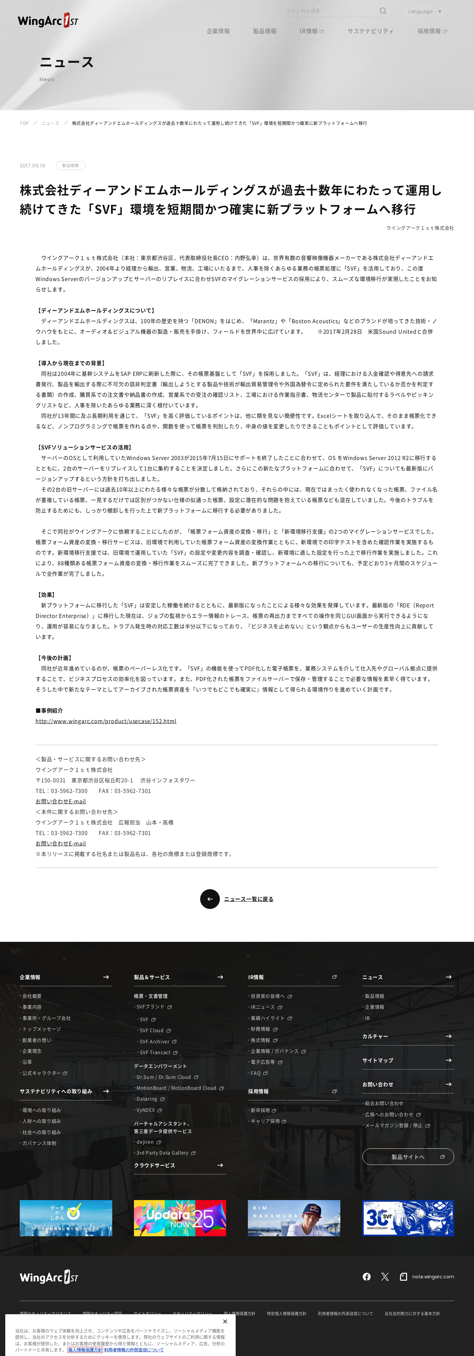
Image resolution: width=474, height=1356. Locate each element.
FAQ (259, 1072)
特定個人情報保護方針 (286, 1314)
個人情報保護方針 (239, 1314)
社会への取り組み (41, 1132)
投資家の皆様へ (271, 995)
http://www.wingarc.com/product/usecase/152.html (106, 721)
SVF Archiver (158, 1041)
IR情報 (312, 31)
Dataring (150, 1098)
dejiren (149, 1141)
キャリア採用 (268, 1120)
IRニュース (266, 1006)
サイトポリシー (147, 1314)
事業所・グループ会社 (46, 1018)
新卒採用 (263, 1110)
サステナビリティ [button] (371, 31)
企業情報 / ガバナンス (278, 1050)
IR (367, 1018)
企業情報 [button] (218, 31)
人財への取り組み (41, 1120)
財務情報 (264, 1028)
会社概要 (32, 995)
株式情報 (264, 1040)
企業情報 (374, 1006)
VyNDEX (149, 1109)
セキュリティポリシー (192, 1314)
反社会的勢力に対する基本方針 (412, 1314)
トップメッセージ (41, 1028)
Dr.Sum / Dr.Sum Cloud (167, 1076)
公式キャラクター (44, 1072)
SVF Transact (158, 1052)
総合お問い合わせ (384, 1103)
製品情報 (264, 31)
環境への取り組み (41, 1110)
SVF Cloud (155, 1030)
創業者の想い (36, 1040)
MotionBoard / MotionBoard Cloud (180, 1087)
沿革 (27, 1061)
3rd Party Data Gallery (166, 1152)
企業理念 (32, 1050)
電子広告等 (266, 1061)
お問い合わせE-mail (61, 801)
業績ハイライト (271, 1018)
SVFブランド (154, 1006)
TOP (24, 123)
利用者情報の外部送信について (345, 1314)
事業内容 (32, 1006)
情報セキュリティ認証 (102, 1314)
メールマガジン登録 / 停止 (397, 1125)
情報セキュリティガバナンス (45, 1314)
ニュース (50, 123)
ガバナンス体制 (39, 1143)
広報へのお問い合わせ (393, 1114)
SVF (148, 1019)
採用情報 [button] (432, 31)
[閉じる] (225, 1342)
